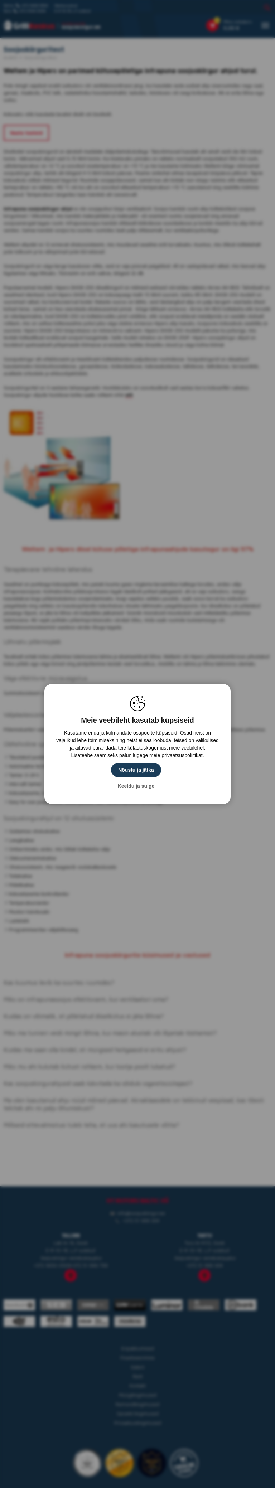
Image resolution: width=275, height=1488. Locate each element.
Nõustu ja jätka (136, 770)
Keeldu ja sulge (136, 786)
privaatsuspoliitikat (181, 755)
